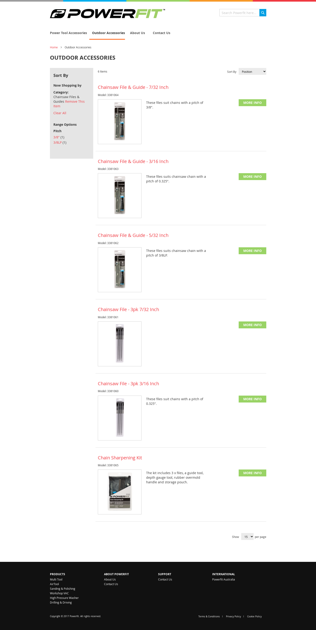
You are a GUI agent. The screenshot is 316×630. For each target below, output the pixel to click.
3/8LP (59, 142)
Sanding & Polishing (62, 588)
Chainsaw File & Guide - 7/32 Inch (133, 87)
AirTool (54, 584)
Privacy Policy (233, 616)
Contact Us (111, 584)
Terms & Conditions (209, 616)
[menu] (158, 33)
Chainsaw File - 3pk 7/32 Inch (128, 309)
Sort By (231, 71)
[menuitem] (67, 33)
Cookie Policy (254, 616)
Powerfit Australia (223, 579)
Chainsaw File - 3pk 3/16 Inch (128, 383)
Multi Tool (56, 579)
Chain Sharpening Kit (120, 458)
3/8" (58, 137)
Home (54, 47)
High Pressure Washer (64, 598)
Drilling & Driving (61, 602)
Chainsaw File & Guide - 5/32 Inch (133, 235)
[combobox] (242, 12)
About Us (110, 579)
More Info (252, 102)
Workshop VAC (59, 593)
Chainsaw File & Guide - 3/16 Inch (133, 161)
